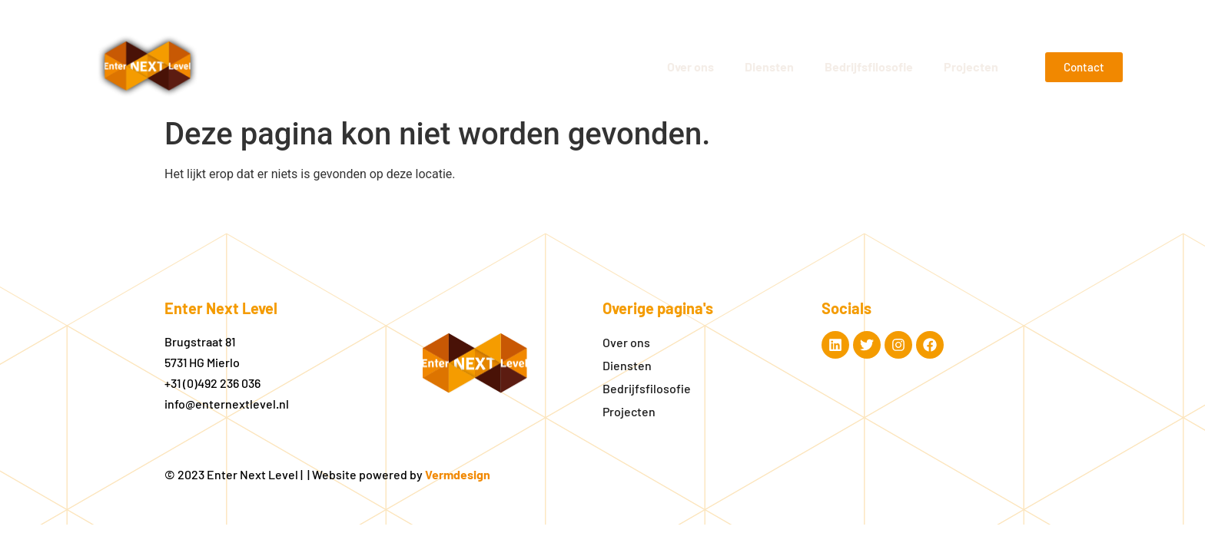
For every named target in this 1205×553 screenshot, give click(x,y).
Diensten (769, 66)
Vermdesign (457, 474)
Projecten (971, 66)
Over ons (690, 66)
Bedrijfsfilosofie (869, 66)
